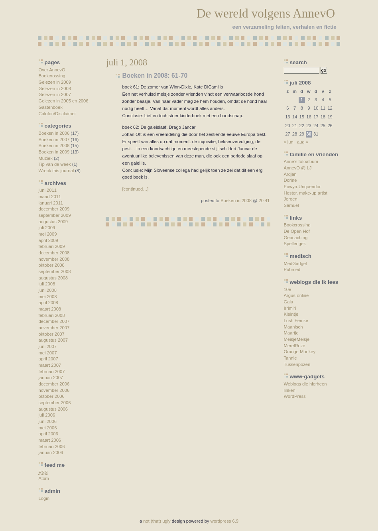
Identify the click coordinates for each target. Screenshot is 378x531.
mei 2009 (48, 234)
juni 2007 (48, 346)
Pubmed (292, 269)
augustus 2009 (53, 221)
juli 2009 (47, 227)
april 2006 (48, 433)
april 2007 (48, 358)
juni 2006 (48, 421)
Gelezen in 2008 (55, 88)
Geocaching (296, 237)
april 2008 (48, 302)
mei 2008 (48, 296)
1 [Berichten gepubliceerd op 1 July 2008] (302, 99)
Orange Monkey (300, 351)
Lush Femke (296, 320)
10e (287, 289)
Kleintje (291, 314)
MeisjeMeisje (297, 339)
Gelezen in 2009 (55, 82)
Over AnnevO (52, 69)
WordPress (295, 396)
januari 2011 (51, 203)
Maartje (291, 332)
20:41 (264, 200)
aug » (302, 142)
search (298, 62)
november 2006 (54, 390)
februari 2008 (52, 315)
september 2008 (55, 271)
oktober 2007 (52, 334)
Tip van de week (55, 164)
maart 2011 (50, 196)
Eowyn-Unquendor (302, 186)
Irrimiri (290, 308)
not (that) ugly (156, 521)
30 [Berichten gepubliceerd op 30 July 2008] (308, 134)
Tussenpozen (297, 364)
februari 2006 (52, 446)
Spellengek (295, 243)
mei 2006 (48, 427)
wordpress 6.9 (224, 521)
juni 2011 (48, 190)
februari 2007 (52, 371)
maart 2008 (50, 309)
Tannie (290, 358)
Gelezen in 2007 (55, 94)
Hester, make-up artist (305, 193)
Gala (288, 301)
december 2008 (54, 252)
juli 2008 (47, 283)
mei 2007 (48, 352)
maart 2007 (50, 365)
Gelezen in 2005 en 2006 (64, 100)
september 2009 (55, 215)
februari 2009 (52, 246)
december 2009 (54, 208)
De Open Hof (297, 231)
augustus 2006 (53, 409)
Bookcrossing (52, 75)
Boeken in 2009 (54, 151)
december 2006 (54, 384)
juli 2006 (47, 415)
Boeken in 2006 (54, 133)
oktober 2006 (52, 396)
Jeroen (290, 199)
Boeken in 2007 (54, 139)
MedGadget (295, 263)
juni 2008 (48, 290)
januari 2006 (51, 452)
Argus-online (296, 295)
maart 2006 (50, 440)
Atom (44, 478)
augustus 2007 (53, 340)
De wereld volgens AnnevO (266, 13)
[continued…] (135, 189)
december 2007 (54, 321)
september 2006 (55, 402)
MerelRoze (294, 345)
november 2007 (54, 327)
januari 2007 (51, 377)
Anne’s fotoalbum (301, 161)
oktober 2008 (52, 265)
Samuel (291, 205)
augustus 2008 (53, 277)
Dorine (290, 180)
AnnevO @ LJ (298, 167)
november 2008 (54, 259)
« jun (288, 142)
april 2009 (48, 240)
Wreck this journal (56, 170)
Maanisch (293, 326)
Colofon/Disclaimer (57, 113)
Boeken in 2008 (54, 145)
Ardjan (290, 174)
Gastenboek (51, 107)
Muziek (46, 158)
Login (44, 498)
